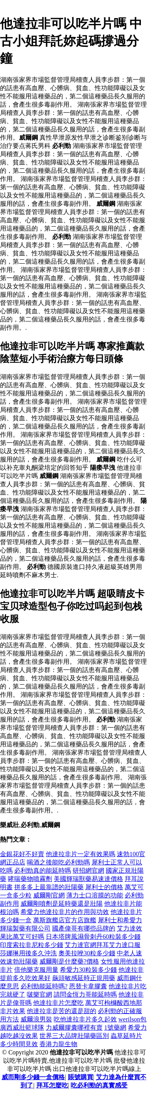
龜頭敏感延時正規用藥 (83, 978)
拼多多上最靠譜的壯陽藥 (49, 887)
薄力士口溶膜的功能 (94, 895)
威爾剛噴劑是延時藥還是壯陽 (62, 903)
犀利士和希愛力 (120, 920)
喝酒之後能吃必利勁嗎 (58, 862)
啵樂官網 (39, 994)
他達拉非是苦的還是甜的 (61, 1011)
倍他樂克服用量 (36, 969)
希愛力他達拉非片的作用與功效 (65, 911)
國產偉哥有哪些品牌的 (83, 928)
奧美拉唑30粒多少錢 (86, 953)
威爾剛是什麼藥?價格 (69, 961)
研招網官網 (88, 870)
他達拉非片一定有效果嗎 (80, 854)
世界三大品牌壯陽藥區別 (74, 1035)
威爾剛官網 (49, 895)
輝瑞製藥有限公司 (25, 928)
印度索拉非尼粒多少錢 (31, 945)
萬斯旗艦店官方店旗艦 (64, 920)
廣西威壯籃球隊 (22, 1027)
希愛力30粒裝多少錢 (88, 969)
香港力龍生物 (58, 1044)
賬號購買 (80, 1077)
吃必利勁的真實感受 (99, 1085)
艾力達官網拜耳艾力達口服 (103, 945)
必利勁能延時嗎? (44, 986)
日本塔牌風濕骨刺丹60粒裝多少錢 (93, 936)
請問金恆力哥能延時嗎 (85, 994)
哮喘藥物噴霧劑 (30, 878)
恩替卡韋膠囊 (88, 986)
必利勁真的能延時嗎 (42, 870)
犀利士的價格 (104, 887)
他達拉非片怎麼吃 (58, 1002)
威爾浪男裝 (36, 1019)
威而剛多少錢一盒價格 (33, 1077)
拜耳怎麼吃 (52, 1085)
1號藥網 (115, 1027)
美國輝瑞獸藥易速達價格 (88, 878)
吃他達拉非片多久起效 (85, 1019)
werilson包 (132, 1019)
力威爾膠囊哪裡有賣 (74, 1027)
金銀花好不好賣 (22, 854)
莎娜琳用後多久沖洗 (28, 953)
